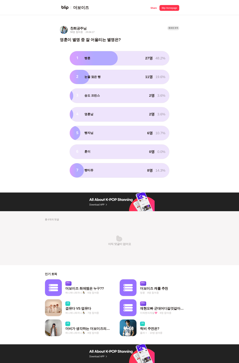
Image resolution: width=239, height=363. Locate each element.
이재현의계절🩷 (148, 312)
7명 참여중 (93, 312)
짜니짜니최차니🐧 (75, 292)
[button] (153, 7)
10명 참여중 (156, 333)
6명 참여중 (93, 292)
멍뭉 (142, 292)
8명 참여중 (153, 292)
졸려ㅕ (143, 333)
